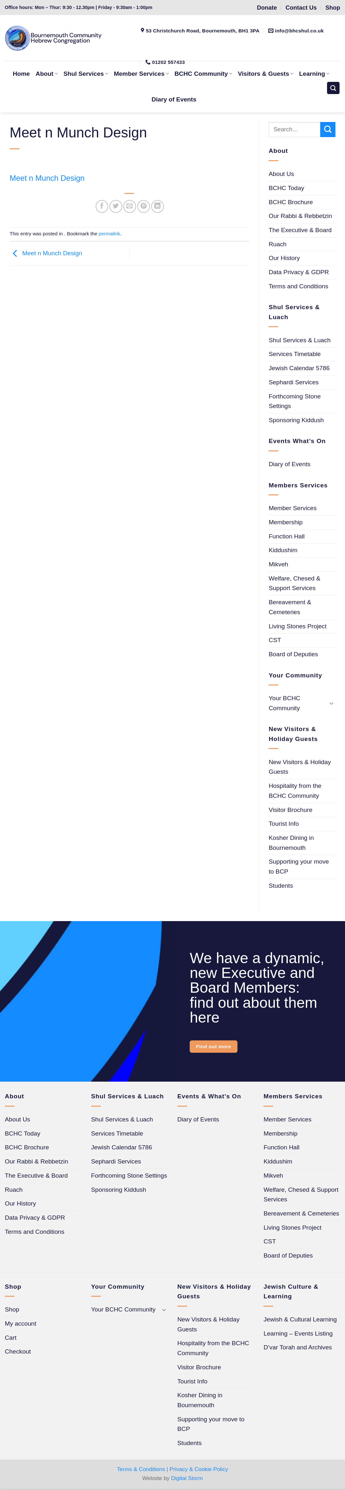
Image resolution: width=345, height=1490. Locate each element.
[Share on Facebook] (102, 206)
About (47, 73)
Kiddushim (283, 550)
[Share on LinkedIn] (157, 206)
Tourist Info (284, 823)
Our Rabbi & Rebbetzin (300, 216)
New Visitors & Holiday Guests (300, 767)
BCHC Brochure (291, 202)
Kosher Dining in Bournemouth (291, 842)
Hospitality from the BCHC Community (295, 790)
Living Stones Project (297, 626)
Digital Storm (187, 1478)
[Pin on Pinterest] (143, 206)
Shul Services (86, 73)
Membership (286, 522)
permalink (109, 233)
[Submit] (327, 129)
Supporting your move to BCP (299, 866)
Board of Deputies (293, 654)
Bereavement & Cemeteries (290, 607)
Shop (12, 1309)
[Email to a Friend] (129, 206)
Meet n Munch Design (47, 178)
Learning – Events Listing (297, 1333)
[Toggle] (331, 703)
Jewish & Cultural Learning (300, 1319)
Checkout (18, 1351)
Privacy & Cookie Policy (198, 1469)
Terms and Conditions (298, 286)
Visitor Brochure (290, 809)
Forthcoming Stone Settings (295, 401)
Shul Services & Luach (300, 340)
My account (20, 1323)
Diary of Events (173, 99)
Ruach (277, 244)
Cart (10, 1337)
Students (281, 885)
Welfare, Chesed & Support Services (294, 583)
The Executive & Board (300, 230)
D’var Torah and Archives (297, 1347)
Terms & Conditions (141, 1469)
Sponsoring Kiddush (296, 420)
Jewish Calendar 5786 (299, 368)
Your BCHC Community (284, 703)
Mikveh (278, 564)
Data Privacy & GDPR (299, 272)
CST (275, 640)
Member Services (292, 508)
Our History (284, 258)
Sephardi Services (294, 382)
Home (21, 73)
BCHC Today (286, 188)
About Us (281, 173)
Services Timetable (295, 354)
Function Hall (287, 536)
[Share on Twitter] (115, 206)
